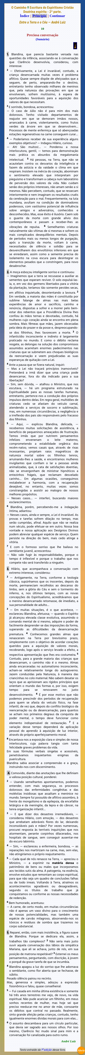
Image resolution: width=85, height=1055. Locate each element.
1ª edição (46, 1050)
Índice (24, 16)
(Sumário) (42, 39)
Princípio (39, 16)
